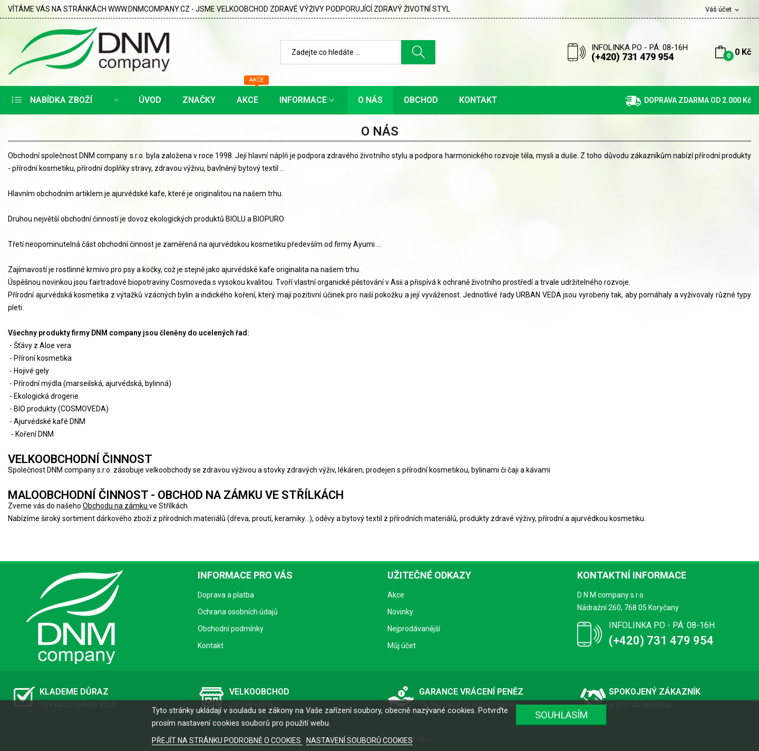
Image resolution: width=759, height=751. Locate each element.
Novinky (400, 612)
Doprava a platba (226, 595)
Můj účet (401, 645)
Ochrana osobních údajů (238, 612)
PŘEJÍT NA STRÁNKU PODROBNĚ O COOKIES (227, 740)
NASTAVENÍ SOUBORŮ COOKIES (359, 740)
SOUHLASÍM (561, 714)
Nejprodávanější (413, 628)
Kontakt (210, 645)
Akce (395, 595)
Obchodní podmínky (231, 628)
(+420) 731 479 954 (632, 56)
